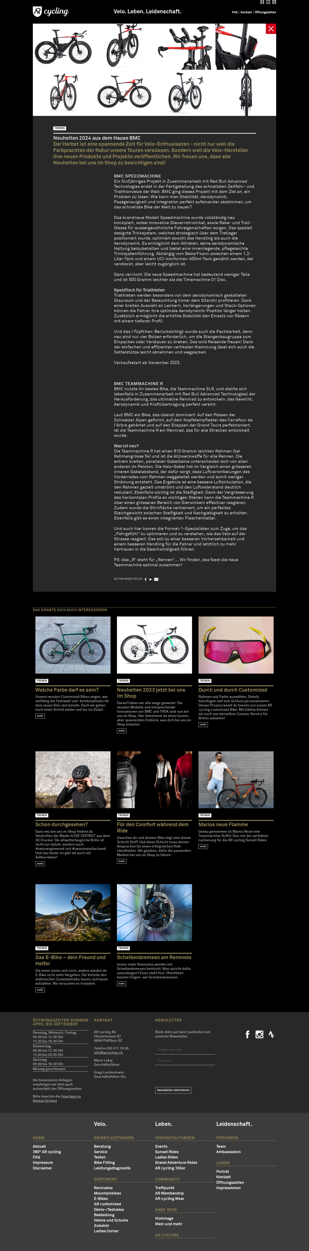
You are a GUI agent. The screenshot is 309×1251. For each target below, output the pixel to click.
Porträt (222, 1172)
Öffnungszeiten (265, 12)
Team (221, 1147)
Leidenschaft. (164, 12)
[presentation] (187, 1076)
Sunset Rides (167, 1152)
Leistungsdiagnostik (112, 1168)
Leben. (136, 12)
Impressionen (228, 1188)
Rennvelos (103, 1188)
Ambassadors (228, 1152)
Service (100, 1152)
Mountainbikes (107, 1193)
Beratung (102, 1147)
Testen (100, 1157)
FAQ (235, 12)
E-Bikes (101, 1199)
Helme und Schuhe (111, 1220)
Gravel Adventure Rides (176, 1163)
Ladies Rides (166, 1157)
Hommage (164, 1219)
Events (161, 1147)
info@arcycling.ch (108, 1052)
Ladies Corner (106, 1231)
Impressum (43, 1163)
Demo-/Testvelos (109, 1210)
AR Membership (169, 1193)
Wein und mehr (168, 1224)
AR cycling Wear (169, 1199)
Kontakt (246, 12)
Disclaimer (42, 1168)
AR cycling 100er (170, 1168)
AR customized (107, 1204)
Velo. (120, 12)
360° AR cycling (47, 1152)
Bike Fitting (104, 1163)
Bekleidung (104, 1215)
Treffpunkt (164, 1188)
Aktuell (39, 1147)
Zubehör (101, 1226)
